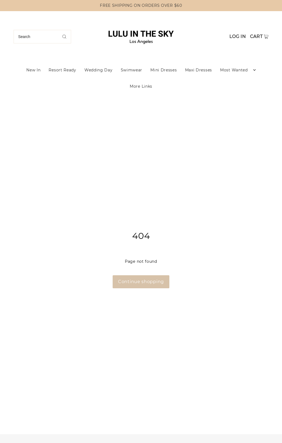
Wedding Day (98, 70)
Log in (237, 36)
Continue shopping (141, 281)
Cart (256, 36)
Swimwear (131, 70)
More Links (141, 86)
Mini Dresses (163, 70)
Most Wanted (234, 70)
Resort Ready (62, 70)
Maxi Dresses (198, 70)
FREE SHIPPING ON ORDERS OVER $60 (141, 5)
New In (33, 70)
